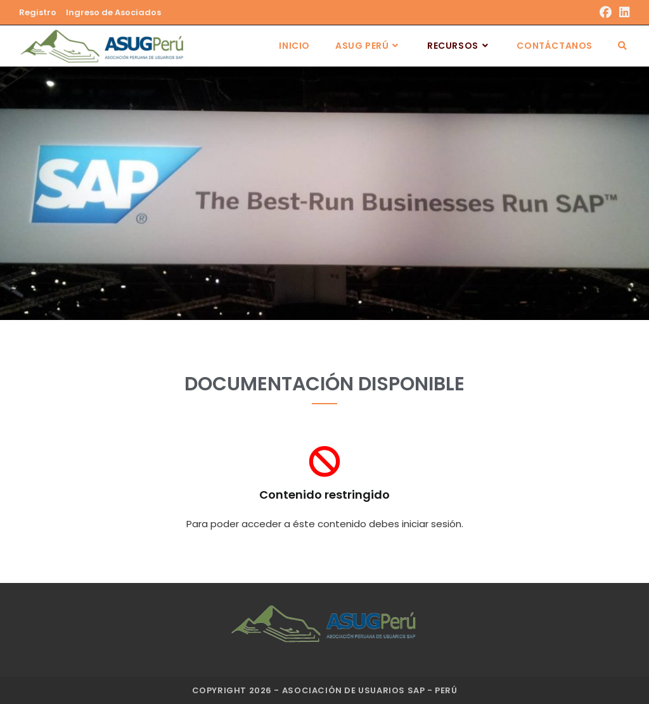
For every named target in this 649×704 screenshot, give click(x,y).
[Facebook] (605, 12)
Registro (37, 12)
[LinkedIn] (622, 12)
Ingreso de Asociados (113, 12)
